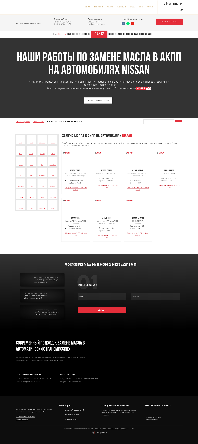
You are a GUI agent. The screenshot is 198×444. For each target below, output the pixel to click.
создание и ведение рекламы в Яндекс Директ (108, 428)
